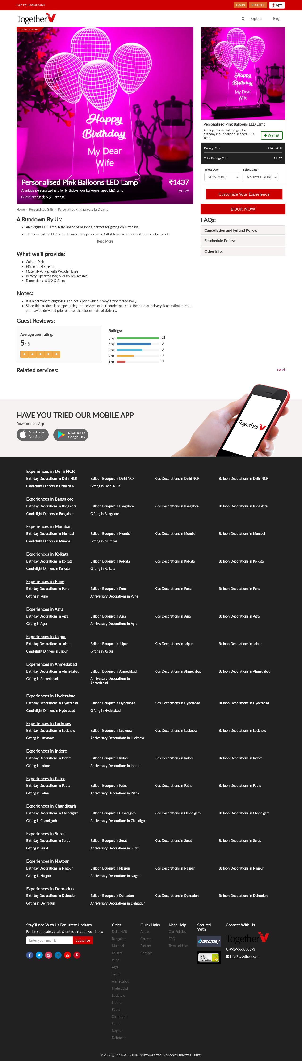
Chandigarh (120, 1016)
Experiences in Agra (44, 609)
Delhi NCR (119, 932)
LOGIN (240, 5)
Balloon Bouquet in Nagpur (110, 868)
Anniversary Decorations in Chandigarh (118, 821)
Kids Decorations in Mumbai (175, 534)
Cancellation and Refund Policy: (230, 230)
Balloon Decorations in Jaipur (240, 644)
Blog (276, 19)
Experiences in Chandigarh (51, 806)
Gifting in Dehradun (40, 903)
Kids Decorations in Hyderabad (177, 703)
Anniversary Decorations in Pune (114, 596)
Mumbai (118, 946)
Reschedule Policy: (219, 240)
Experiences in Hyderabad (51, 695)
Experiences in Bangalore (50, 499)
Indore (116, 1002)
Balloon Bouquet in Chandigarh (113, 813)
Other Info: (213, 251)
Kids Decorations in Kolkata (175, 561)
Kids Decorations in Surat (173, 841)
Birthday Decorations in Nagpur (49, 868)
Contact (146, 953)
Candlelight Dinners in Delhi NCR (50, 486)
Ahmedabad (120, 981)
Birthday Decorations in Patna (48, 786)
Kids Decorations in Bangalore (176, 506)
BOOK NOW (243, 209)
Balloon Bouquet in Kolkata (110, 561)
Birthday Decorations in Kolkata (49, 561)
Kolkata (117, 953)
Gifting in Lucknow (40, 738)
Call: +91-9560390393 (31, 5)
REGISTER (258, 5)
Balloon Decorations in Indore (240, 758)
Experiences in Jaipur (46, 636)
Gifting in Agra (36, 624)
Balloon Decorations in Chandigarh (244, 813)
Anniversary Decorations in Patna (114, 793)
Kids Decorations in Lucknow (176, 730)
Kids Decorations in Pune (173, 589)
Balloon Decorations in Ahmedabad (244, 671)
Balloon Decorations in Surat (240, 841)
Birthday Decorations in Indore (48, 758)
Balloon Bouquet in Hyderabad (112, 703)
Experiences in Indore (46, 751)
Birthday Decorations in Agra (47, 616)
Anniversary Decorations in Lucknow (117, 738)
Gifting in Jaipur (101, 651)
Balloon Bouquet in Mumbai (110, 534)
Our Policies (177, 932)
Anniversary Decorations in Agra (113, 624)
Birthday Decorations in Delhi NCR (51, 478)
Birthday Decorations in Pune (47, 589)
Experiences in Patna (45, 778)
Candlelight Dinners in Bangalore (49, 514)
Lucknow (118, 995)
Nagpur (117, 1031)
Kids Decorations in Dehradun (177, 896)
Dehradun (119, 1038)
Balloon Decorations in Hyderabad (244, 703)
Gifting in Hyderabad (105, 711)
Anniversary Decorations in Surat (114, 848)
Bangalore (119, 939)
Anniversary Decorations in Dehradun (117, 903)
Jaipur (116, 974)
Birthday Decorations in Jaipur (48, 644)
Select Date (211, 169)
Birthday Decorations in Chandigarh (52, 813)
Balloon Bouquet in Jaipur (109, 644)
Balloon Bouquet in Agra (108, 616)
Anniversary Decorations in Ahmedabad (110, 680)
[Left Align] (24, 354)
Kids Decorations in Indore (174, 758)
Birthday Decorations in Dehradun (51, 896)
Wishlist (271, 135)
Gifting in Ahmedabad (42, 679)
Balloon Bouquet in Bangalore (112, 506)
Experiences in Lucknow (48, 723)
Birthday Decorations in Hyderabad (52, 703)
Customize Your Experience (244, 194)
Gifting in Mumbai (103, 541)
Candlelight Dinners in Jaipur (47, 651)
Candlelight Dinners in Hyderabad (50, 711)
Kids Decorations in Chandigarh (178, 813)
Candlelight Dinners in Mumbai (48, 541)
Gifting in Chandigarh (41, 821)
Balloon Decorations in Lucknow (242, 730)
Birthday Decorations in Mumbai (50, 534)
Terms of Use (178, 946)
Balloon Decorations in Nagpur (241, 868)
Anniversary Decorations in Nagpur (116, 876)
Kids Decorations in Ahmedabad (178, 671)
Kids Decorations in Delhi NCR (177, 478)
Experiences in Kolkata (47, 554)
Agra (115, 967)
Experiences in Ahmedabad (51, 664)
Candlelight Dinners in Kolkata (48, 569)
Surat (116, 1024)
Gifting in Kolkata (102, 569)
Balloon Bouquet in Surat (108, 841)
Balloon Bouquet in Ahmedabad (113, 671)
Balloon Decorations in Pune (239, 589)
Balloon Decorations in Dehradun (243, 896)
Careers (145, 939)
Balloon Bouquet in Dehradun (112, 896)
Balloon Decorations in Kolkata (241, 561)
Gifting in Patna (37, 793)
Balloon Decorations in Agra (239, 616)
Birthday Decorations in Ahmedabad (52, 671)
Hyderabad (120, 988)
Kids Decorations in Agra (173, 616)
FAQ (172, 939)
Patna (116, 1009)
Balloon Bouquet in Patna (108, 786)
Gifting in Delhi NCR (105, 486)
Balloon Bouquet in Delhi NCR (112, 478)
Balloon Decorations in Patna (240, 786)
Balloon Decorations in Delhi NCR (243, 478)
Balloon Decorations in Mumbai (242, 534)
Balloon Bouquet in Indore (109, 758)
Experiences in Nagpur (47, 861)
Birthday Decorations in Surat (48, 841)
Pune (115, 960)
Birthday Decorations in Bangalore (51, 506)
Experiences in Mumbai (48, 526)
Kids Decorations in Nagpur (175, 868)
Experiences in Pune (45, 581)
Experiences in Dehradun (50, 888)
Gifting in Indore (38, 766)
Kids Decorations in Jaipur (174, 644)
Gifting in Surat (37, 848)
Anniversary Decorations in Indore (115, 766)
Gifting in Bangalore (104, 514)
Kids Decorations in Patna (173, 786)
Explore (256, 19)
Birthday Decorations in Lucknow (50, 730)
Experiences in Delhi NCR (50, 471)
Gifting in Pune (37, 596)
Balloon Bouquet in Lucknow (111, 730)
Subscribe (83, 940)
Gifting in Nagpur (38, 876)
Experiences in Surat (45, 833)
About (144, 932)
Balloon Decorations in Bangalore (243, 506)
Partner (145, 946)
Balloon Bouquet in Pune (108, 589)
